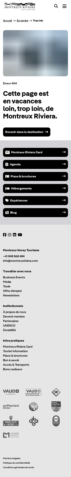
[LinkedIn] (14, 234)
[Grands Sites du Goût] (11, 421)
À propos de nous (14, 312)
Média (7, 282)
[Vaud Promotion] (11, 392)
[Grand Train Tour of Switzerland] (56, 406)
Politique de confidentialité (16, 462)
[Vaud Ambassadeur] (33, 392)
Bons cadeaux (12, 369)
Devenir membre (14, 316)
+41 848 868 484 (14, 256)
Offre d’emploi (12, 291)
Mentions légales (11, 458)
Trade (6, 286)
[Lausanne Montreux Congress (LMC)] (11, 435)
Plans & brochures (15, 356)
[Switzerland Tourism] (11, 406)
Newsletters (11, 295)
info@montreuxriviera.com (20, 261)
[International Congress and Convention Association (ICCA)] (56, 421)
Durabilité (9, 330)
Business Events (14, 277)
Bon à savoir (11, 360)
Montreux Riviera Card (17, 347)
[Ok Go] (33, 421)
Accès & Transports (16, 365)
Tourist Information (15, 351)
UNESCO (9, 325)
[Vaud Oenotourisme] (56, 392)
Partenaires (11, 321)
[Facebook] (4, 234)
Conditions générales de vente (18, 467)
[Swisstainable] (33, 406)
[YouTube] (20, 234)
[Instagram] (9, 234)
